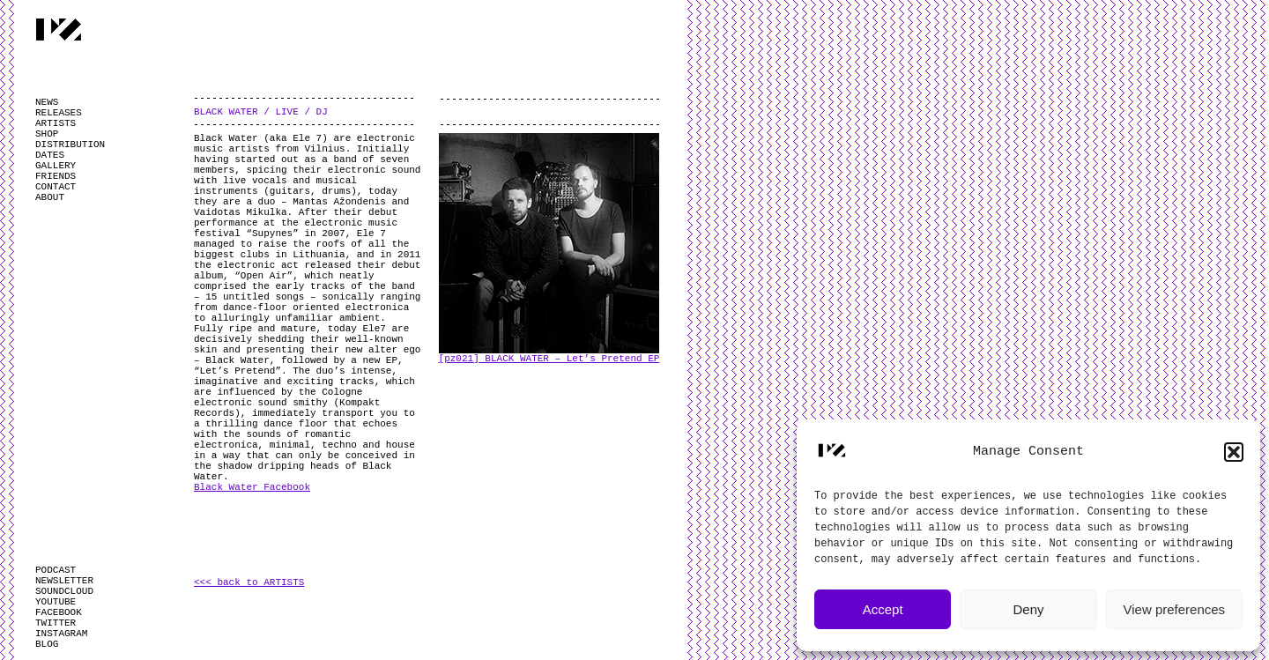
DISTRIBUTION (70, 144)
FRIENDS (55, 176)
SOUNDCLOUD (64, 591)
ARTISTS (55, 123)
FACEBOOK (58, 612)
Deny (1028, 609)
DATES (49, 155)
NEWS (46, 102)
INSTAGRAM (61, 633)
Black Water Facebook (252, 487)
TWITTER (55, 623)
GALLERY (55, 165)
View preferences (1175, 609)
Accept (883, 609)
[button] (1234, 452)
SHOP (46, 134)
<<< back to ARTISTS (249, 582)
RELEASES (58, 113)
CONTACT (55, 187)
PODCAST (55, 570)
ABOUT (49, 197)
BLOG (46, 644)
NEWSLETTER (64, 580)
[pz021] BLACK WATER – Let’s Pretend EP (549, 358)
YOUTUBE (55, 602)
